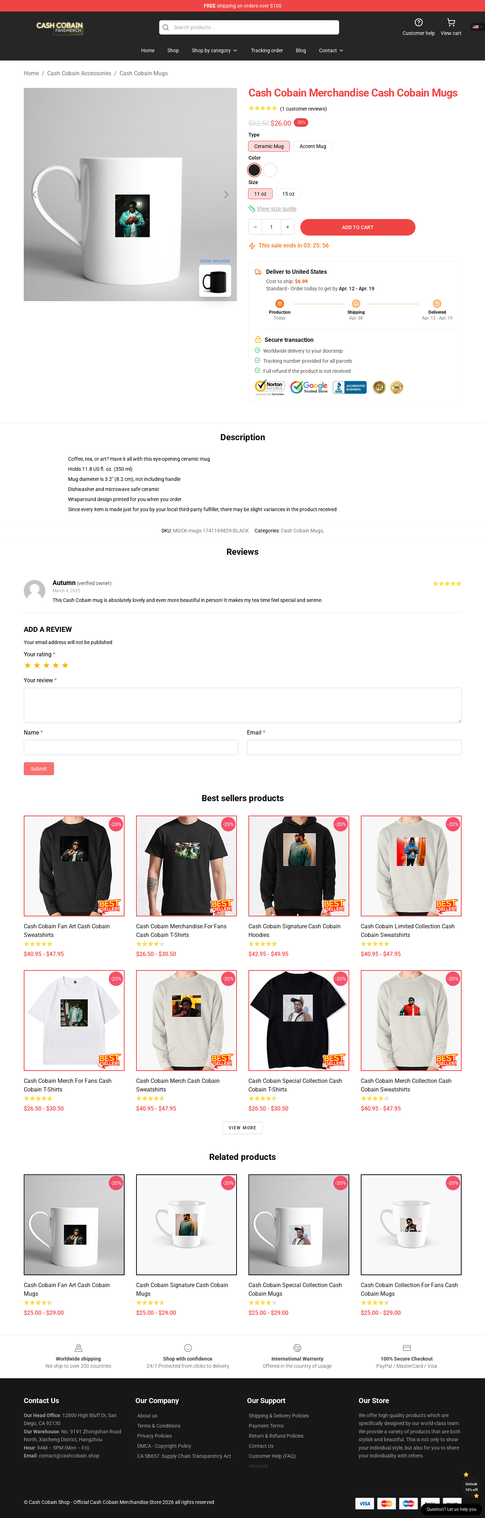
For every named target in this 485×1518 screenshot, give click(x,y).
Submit (39, 769)
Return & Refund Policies (276, 1436)
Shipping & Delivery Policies (279, 1416)
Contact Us (261, 1446)
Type (254, 135)
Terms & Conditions (158, 1426)
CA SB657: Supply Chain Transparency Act (184, 1456)
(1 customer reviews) (303, 109)
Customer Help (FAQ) (272, 1456)
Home (31, 73)
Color (254, 158)
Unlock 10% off (471, 1487)
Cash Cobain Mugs (144, 73)
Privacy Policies (154, 1436)
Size (253, 182)
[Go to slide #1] (111, 318)
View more (243, 1127)
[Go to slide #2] (149, 318)
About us (147, 1416)
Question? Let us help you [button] (451, 1509)
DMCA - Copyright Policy (164, 1446)
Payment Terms (266, 1426)
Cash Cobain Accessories (79, 73)
